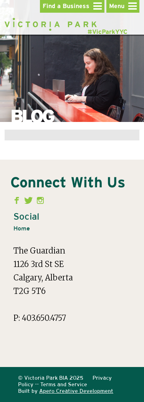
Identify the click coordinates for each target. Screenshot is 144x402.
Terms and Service (63, 384)
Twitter (29, 200)
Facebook (18, 200)
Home (21, 228)
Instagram (40, 200)
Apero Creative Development (76, 391)
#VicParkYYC (107, 32)
